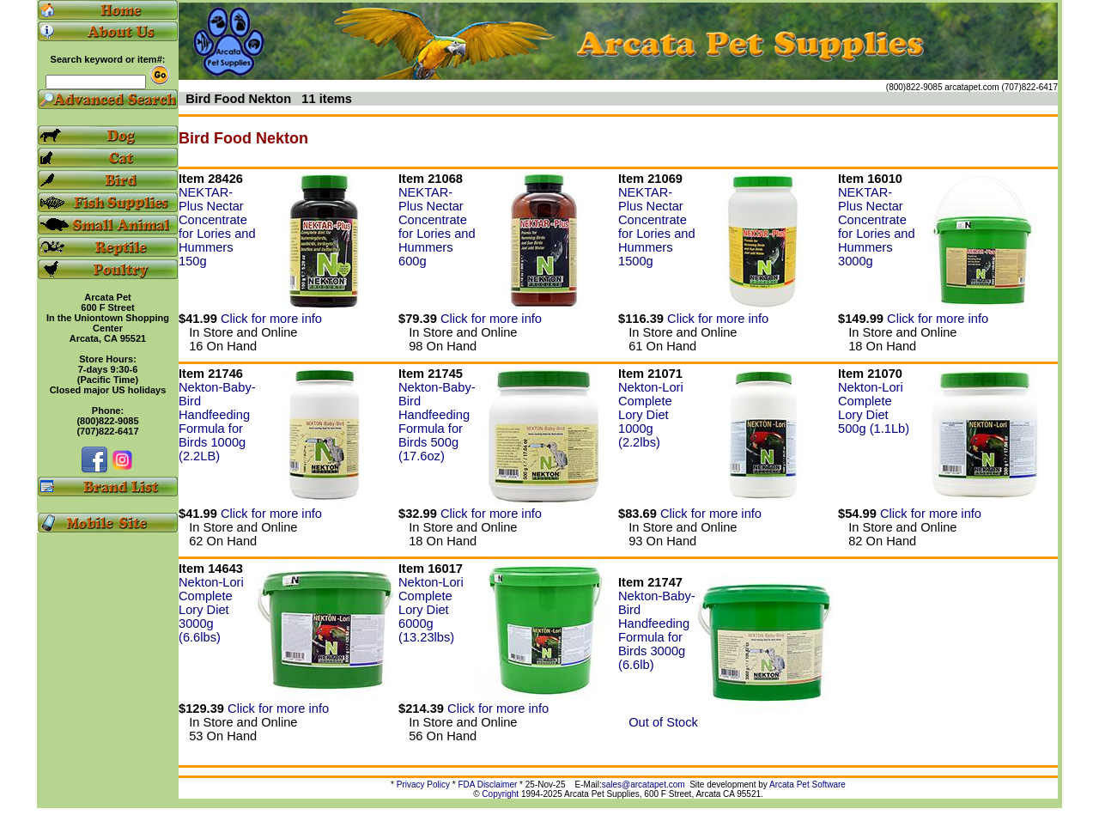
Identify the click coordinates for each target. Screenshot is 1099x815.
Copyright (500, 794)
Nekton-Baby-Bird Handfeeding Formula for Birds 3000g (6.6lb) (656, 630)
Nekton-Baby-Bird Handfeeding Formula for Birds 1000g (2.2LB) (217, 421)
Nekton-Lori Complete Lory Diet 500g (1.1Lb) (873, 407)
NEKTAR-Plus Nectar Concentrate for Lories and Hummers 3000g (876, 227)
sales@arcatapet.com (643, 784)
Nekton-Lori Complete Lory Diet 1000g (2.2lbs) (650, 414)
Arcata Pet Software (807, 784)
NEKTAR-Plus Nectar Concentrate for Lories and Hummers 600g (437, 227)
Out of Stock (658, 722)
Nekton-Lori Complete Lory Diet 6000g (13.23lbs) (431, 609)
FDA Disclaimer (487, 784)
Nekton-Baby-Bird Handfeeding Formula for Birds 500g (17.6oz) (437, 421)
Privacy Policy (423, 784)
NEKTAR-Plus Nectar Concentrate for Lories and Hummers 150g (217, 227)
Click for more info (271, 318)
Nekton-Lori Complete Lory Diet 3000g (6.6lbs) (211, 609)
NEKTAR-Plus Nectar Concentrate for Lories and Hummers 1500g (656, 227)
